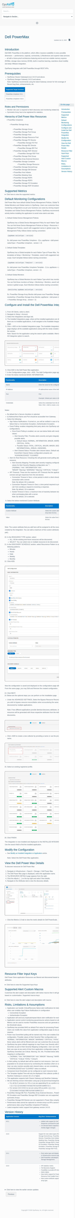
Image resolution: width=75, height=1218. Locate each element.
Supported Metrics (65, 116)
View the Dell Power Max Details (66, 145)
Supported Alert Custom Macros (66, 158)
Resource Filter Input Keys (66, 152)
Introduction (65, 109)
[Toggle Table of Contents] (37, 23)
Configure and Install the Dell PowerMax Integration (66, 131)
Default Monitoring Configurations (66, 122)
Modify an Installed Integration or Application (26, 853)
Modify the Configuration (66, 139)
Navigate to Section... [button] (11, 16)
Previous (11, 1194)
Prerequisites (66, 112)
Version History (66, 171)
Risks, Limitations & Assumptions (66, 166)
